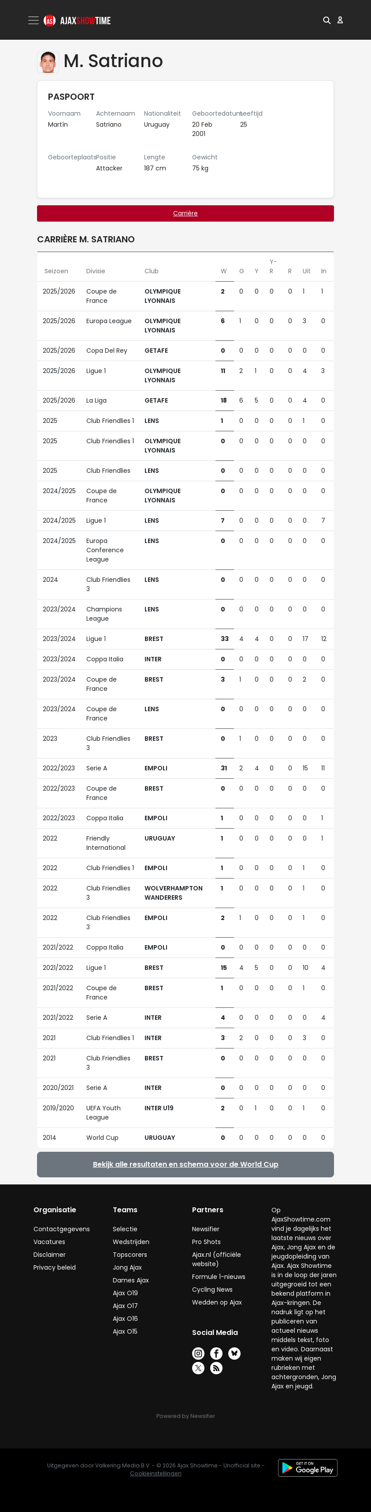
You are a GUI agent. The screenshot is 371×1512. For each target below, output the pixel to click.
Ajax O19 (125, 1293)
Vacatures (49, 1241)
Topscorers (130, 1254)
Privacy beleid (54, 1267)
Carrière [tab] (185, 213)
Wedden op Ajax (217, 1302)
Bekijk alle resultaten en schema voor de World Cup (185, 1164)
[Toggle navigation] (34, 20)
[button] (327, 19)
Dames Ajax (131, 1280)
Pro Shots (206, 1241)
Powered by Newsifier (185, 1416)
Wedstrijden (131, 1241)
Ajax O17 (125, 1305)
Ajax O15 (125, 1331)
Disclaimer (49, 1254)
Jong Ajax (127, 1267)
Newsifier (205, 1229)
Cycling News (212, 1289)
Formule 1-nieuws (218, 1276)
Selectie (125, 1229)
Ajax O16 (125, 1318)
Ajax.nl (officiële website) (216, 1259)
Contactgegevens (61, 1229)
